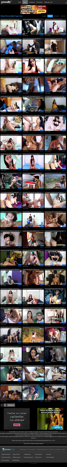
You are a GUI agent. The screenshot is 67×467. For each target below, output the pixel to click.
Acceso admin (33, 463)
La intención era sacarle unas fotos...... (53, 134)
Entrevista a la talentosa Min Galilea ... (31, 385)
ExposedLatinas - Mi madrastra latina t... (31, 77)
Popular (50, 16)
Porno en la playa (50, 457)
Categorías (32, 2)
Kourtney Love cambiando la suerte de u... (10, 365)
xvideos (19, 35)
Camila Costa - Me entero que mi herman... (10, 38)
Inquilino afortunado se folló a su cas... (31, 231)
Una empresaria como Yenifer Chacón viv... (10, 269)
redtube (63, 74)
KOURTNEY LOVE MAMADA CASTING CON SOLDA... (32, 58)
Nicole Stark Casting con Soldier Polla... (9, 115)
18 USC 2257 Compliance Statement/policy (33, 443)
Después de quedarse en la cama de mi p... (54, 77)
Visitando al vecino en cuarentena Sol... (53, 38)
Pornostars (40, 2)
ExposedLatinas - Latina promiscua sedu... (32, 211)
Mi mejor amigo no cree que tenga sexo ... (10, 327)
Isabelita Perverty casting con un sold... (9, 154)
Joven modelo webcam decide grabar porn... (32, 365)
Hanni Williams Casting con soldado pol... (10, 192)
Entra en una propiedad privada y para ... (32, 250)
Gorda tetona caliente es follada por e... (53, 346)
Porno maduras (38, 454)
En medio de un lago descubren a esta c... (10, 308)
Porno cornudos (5, 460)
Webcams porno (16, 457)
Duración (63, 16)
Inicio (19, 2)
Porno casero (38, 457)
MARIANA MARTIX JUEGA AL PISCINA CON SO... (32, 173)
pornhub (19, 227)
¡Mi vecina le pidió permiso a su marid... (9, 77)
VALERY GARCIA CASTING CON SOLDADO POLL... (54, 154)
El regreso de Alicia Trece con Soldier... (31, 154)
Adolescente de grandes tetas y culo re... (54, 57)
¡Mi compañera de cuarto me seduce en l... (10, 385)
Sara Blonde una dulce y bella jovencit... (54, 365)
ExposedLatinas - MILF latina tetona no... (32, 327)
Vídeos (25, 2)
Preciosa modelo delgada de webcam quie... (54, 385)
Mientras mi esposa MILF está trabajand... (10, 250)
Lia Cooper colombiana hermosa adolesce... (54, 192)
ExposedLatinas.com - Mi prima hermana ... (54, 250)
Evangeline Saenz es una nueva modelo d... (32, 134)
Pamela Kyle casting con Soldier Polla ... (31, 115)
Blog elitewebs (16, 460)
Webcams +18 (48, 2)
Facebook (57, 449)
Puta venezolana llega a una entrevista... (32, 346)
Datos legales (23, 449)
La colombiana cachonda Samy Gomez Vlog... (54, 96)
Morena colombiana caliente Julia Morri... (10, 134)
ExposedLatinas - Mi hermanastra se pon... (10, 19)
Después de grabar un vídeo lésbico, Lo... (54, 211)
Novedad (56, 16)
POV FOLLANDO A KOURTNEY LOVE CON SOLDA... (54, 115)
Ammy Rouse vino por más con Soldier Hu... (32, 192)
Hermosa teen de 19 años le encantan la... (54, 327)
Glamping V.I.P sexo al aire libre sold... (53, 173)
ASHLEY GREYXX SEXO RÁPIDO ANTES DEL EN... (54, 308)
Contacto (51, 449)
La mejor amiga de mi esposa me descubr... (54, 231)
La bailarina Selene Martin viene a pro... (53, 19)
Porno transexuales (6, 457)
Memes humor (16, 454)
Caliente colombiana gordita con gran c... (10, 57)
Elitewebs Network (6, 454)
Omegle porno (27, 454)
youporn (41, 304)
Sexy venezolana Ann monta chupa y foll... (54, 288)
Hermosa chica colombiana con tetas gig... (10, 288)
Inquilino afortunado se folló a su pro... (31, 269)
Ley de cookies (31, 449)
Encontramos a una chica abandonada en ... (54, 269)
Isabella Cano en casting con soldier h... (9, 211)
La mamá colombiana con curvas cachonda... (32, 288)
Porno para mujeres (28, 457)
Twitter (63, 449)
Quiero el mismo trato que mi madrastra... (32, 38)
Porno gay (48, 454)
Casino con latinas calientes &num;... (31, 19)
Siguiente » (11, 405)
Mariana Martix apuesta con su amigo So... (32, 308)
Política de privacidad (42, 449)
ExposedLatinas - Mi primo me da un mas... (10, 96)
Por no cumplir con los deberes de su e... (32, 96)
